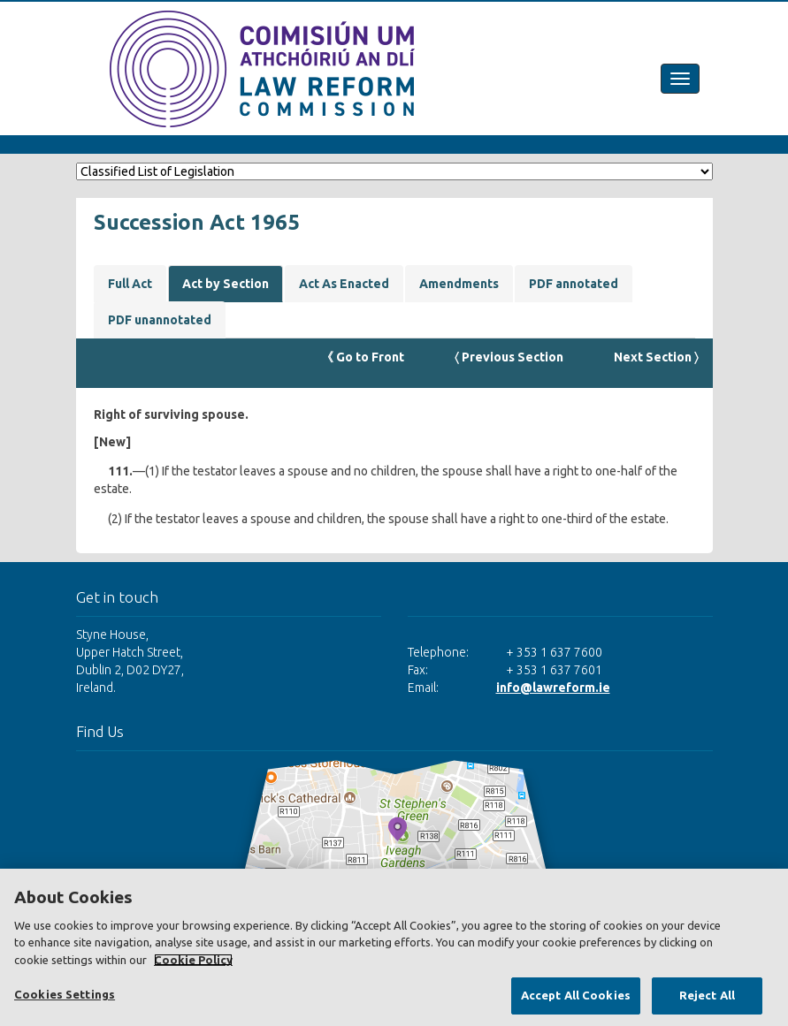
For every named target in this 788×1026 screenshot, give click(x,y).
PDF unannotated (159, 320)
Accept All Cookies (576, 995)
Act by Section (225, 284)
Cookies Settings (64, 994)
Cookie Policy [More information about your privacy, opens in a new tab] (193, 960)
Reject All (707, 995)
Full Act (130, 284)
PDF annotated (573, 284)
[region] (394, 947)
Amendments (459, 284)
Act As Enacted (344, 284)
